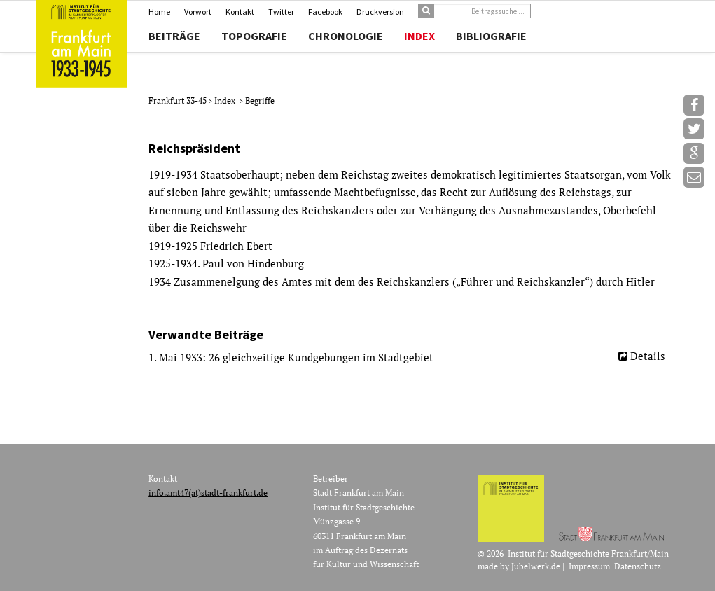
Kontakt (239, 11)
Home (159, 11)
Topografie (254, 36)
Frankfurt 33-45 (178, 100)
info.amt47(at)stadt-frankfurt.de (208, 492)
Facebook (325, 11)
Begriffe (260, 100)
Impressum (589, 566)
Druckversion (380, 11)
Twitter (281, 11)
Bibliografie (491, 36)
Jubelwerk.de (535, 566)
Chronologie (345, 36)
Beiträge (174, 36)
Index (419, 36)
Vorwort (197, 11)
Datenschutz (637, 566)
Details (647, 356)
